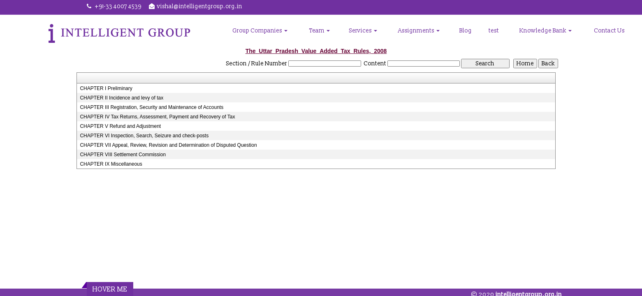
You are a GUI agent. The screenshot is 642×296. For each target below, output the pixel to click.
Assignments (419, 30)
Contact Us (609, 30)
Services (363, 30)
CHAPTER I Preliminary (106, 88)
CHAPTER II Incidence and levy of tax (121, 98)
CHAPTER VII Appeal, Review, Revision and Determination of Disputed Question (168, 145)
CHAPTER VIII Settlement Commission (123, 154)
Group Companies (259, 30)
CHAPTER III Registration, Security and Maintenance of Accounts (151, 107)
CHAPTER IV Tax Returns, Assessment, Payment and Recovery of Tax (157, 117)
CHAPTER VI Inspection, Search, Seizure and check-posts (144, 136)
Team (319, 30)
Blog (465, 30)
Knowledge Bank (545, 30)
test (494, 30)
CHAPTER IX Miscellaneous (111, 164)
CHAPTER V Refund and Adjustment (120, 126)
